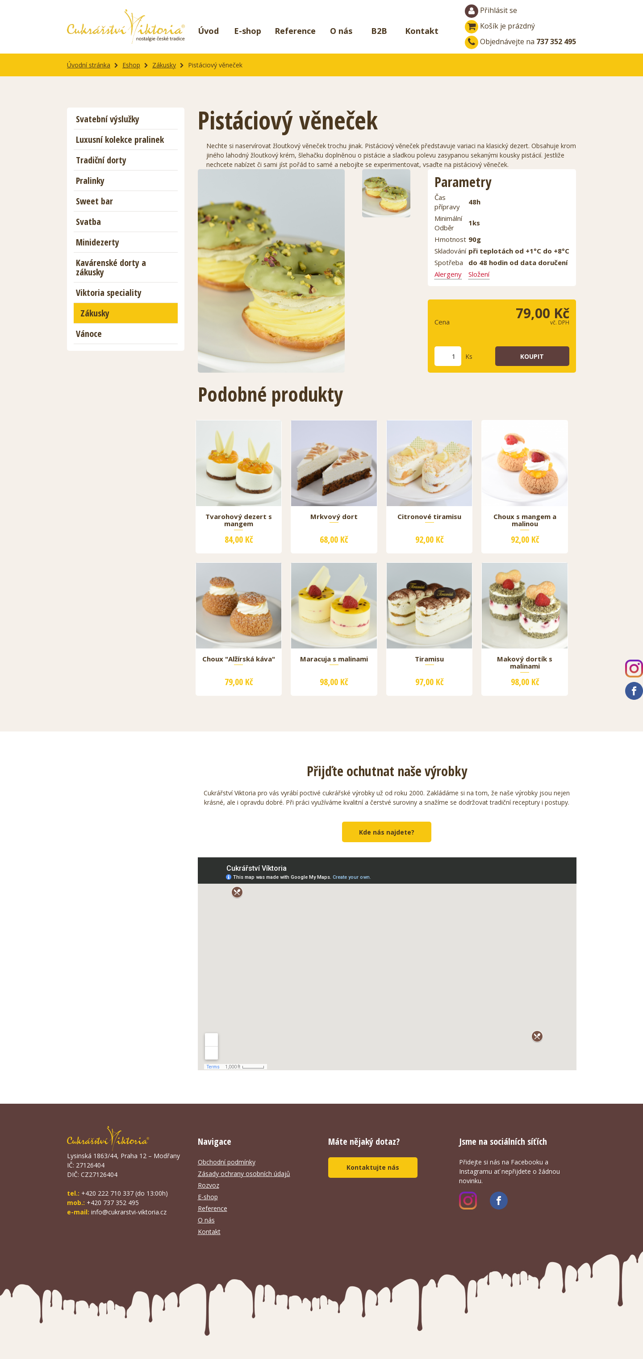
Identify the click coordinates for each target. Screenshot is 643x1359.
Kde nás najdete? (386, 832)
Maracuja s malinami (334, 659)
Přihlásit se (491, 11)
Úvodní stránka (88, 65)
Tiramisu (429, 659)
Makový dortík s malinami (524, 662)
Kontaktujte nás (373, 1167)
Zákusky (164, 65)
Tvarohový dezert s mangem (238, 520)
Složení (478, 274)
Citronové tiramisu (429, 517)
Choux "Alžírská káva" (238, 659)
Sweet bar (94, 201)
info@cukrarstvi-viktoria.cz (129, 1212)
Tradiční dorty (101, 160)
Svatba (88, 222)
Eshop (131, 65)
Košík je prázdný (500, 26)
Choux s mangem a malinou (524, 520)
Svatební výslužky (107, 119)
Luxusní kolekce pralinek (120, 139)
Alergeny (448, 274)
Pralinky (90, 181)
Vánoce (89, 334)
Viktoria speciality (109, 293)
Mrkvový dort (334, 517)
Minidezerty (97, 242)
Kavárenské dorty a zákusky (111, 267)
